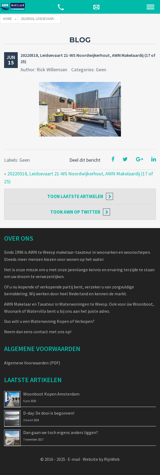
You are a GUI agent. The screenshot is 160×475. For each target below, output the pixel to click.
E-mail (74, 459)
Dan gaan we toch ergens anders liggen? (60, 432)
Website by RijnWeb (101, 459)
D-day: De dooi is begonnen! (48, 413)
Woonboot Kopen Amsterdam (51, 394)
